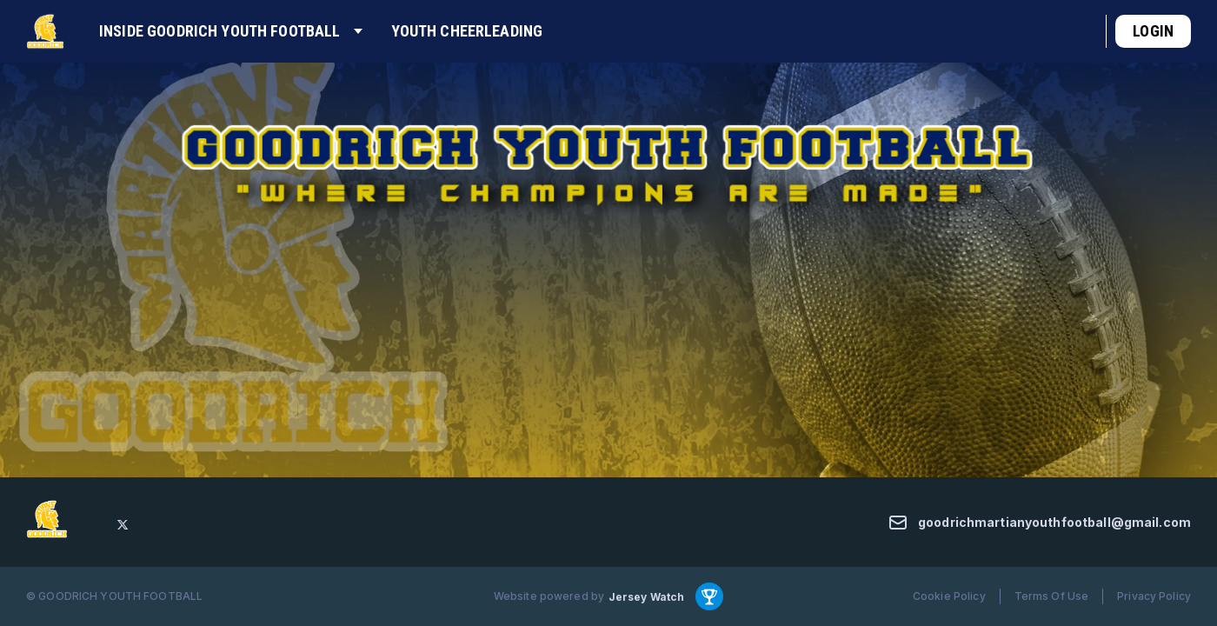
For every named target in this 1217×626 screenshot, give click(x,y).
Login (1153, 31)
